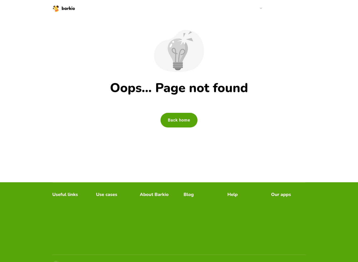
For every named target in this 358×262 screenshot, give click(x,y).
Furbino (277, 217)
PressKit (146, 222)
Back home (179, 120)
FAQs (232, 202)
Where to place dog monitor (199, 204)
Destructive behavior (112, 224)
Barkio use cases (197, 215)
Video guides (237, 209)
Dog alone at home (199, 229)
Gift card (59, 231)
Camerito (278, 209)
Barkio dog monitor (155, 202)
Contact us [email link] (236, 224)
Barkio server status (68, 246)
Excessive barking (111, 202)
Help (255, 8)
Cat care (103, 209)
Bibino (276, 202)
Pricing (275, 8)
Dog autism (193, 237)
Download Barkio (66, 202)
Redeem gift (62, 224)
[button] (257, 8)
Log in (293, 8)
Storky (276, 224)
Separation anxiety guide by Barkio (155, 212)
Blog (240, 8)
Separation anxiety (111, 231)
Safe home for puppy (201, 222)
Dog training (106, 217)
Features (234, 217)
